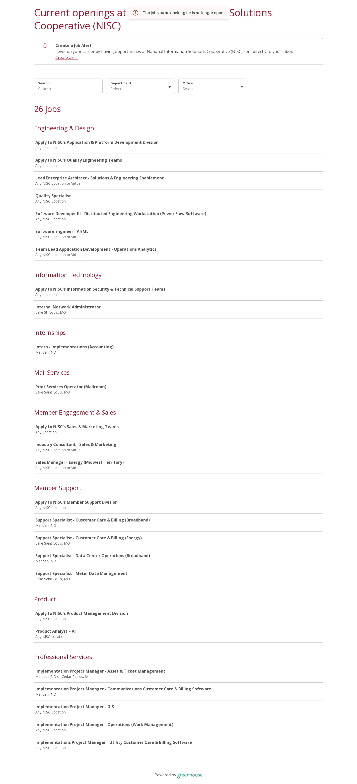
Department (120, 83)
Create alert (66, 57)
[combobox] (110, 89)
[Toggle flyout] (170, 87)
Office (188, 83)
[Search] (68, 89)
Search (44, 83)
